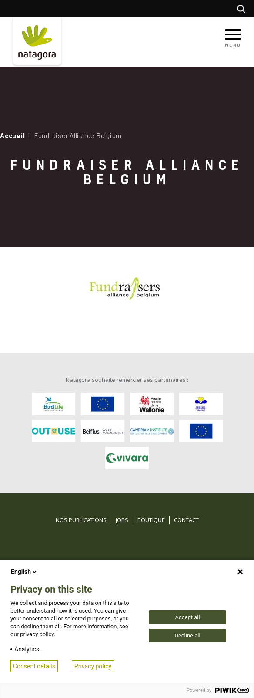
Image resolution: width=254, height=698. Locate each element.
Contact (186, 520)
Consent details (34, 666)
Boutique (151, 520)
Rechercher (243, 8)
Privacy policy (92, 666)
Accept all (187, 617)
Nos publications (81, 520)
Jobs (122, 520)
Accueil (12, 135)
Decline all (187, 635)
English (24, 571)
